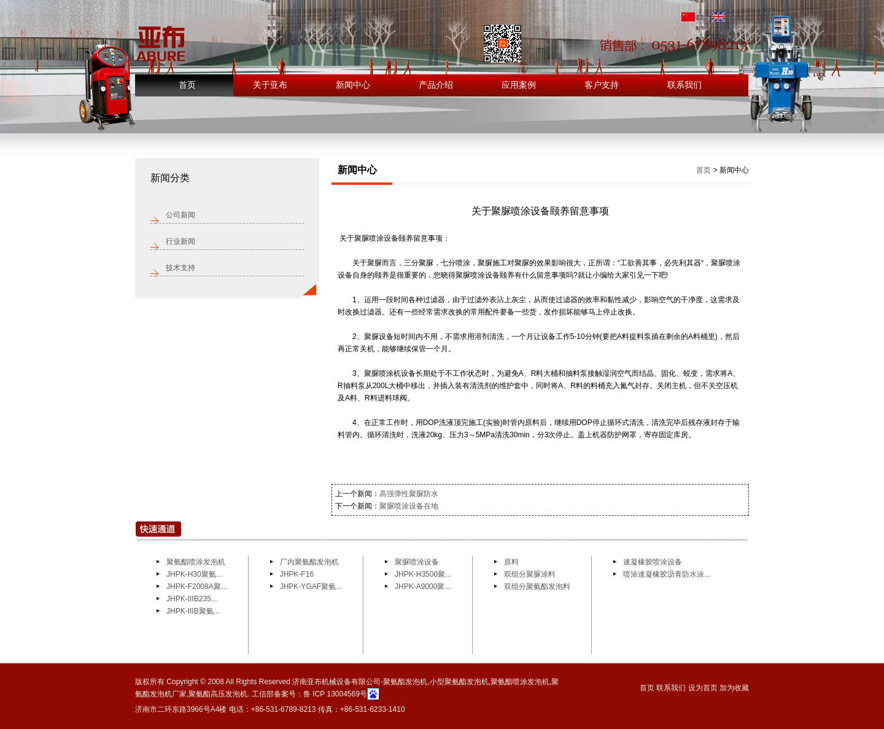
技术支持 (180, 267)
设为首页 (703, 688)
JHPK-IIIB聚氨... (193, 611)
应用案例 (519, 85)
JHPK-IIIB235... (191, 599)
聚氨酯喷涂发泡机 (195, 562)
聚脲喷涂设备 (418, 562)
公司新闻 (180, 215)
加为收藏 (734, 688)
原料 (511, 562)
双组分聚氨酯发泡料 (537, 586)
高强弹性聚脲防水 (408, 493)
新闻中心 (353, 85)
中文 (695, 18)
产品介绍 (436, 85)
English (730, 18)
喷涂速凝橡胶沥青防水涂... (666, 574)
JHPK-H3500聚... (423, 574)
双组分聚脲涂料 (530, 574)
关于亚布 (270, 85)
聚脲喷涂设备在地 (408, 506)
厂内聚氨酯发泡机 (309, 562)
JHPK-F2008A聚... (196, 586)
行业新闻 (180, 241)
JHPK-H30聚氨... (194, 574)
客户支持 (601, 85)
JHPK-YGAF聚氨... (311, 586)
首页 (187, 85)
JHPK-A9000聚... (423, 586)
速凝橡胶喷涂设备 (652, 562)
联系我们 (684, 85)
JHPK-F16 (297, 574)
